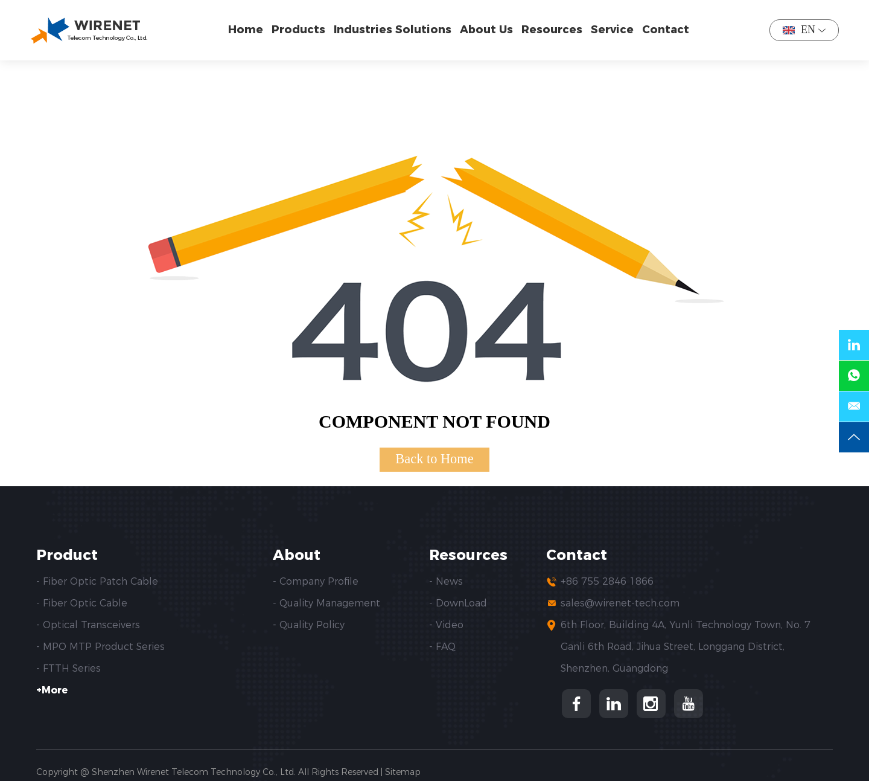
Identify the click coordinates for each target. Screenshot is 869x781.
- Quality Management (326, 603)
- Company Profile (315, 581)
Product (67, 555)
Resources (551, 29)
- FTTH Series (68, 668)
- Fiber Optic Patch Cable (97, 581)
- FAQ (442, 646)
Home (245, 29)
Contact (665, 29)
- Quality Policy (309, 625)
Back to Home (434, 458)
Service (612, 29)
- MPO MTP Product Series (100, 646)
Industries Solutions (392, 29)
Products (298, 29)
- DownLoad (458, 603)
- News (446, 581)
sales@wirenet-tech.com (620, 603)
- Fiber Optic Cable (81, 603)
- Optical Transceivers (88, 625)
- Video (446, 625)
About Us (486, 29)
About (296, 555)
